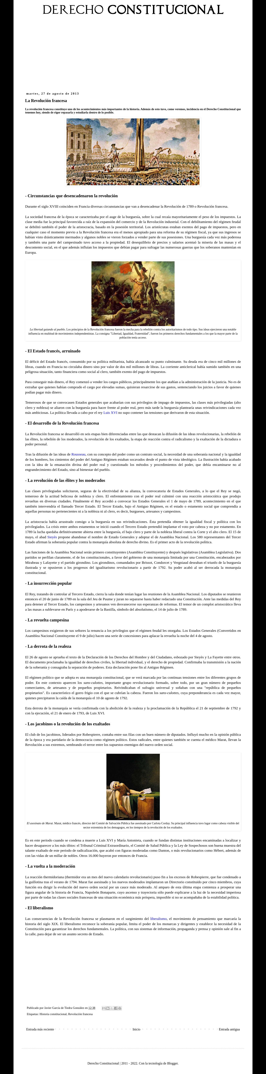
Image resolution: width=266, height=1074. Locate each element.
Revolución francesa (80, 1014)
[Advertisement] (133, 56)
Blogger (172, 1063)
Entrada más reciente (40, 1029)
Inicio (136, 1029)
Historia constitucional (53, 1014)
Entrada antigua (229, 1029)
